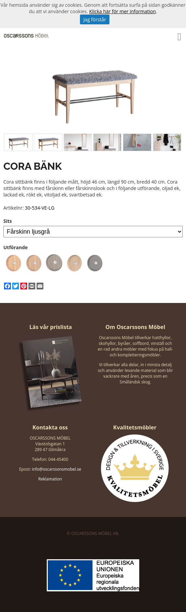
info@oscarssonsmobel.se (56, 469)
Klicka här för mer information (122, 11)
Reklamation (50, 479)
